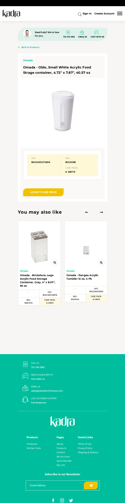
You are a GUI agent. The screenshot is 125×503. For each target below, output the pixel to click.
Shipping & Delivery (88, 452)
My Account (63, 456)
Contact (61, 452)
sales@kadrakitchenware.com (47, 391)
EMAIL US (82, 37)
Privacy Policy (85, 448)
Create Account (104, 13)
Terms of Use (84, 444)
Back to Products (30, 47)
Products (61, 448)
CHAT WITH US (97, 37)
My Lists (61, 465)
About (60, 444)
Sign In (87, 13)
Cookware (32, 444)
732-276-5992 (69, 37)
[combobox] (80, 14)
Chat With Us (38, 379)
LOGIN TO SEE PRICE (43, 192)
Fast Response (38, 402)
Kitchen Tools (34, 448)
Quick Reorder (64, 461)
